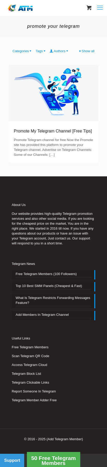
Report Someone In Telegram (34, 391)
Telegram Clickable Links (30, 382)
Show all (86, 51)
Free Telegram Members (30, 347)
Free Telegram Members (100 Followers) (46, 274)
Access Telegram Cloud (29, 365)
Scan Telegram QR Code (30, 356)
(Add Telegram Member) (65, 439)
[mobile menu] (100, 7)
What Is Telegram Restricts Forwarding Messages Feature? (53, 300)
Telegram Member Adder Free (34, 400)
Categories (22, 51)
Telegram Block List (26, 374)
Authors (59, 51)
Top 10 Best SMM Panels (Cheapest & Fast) (49, 286)
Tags (41, 51)
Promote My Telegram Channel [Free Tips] (53, 131)
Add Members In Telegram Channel (42, 315)
